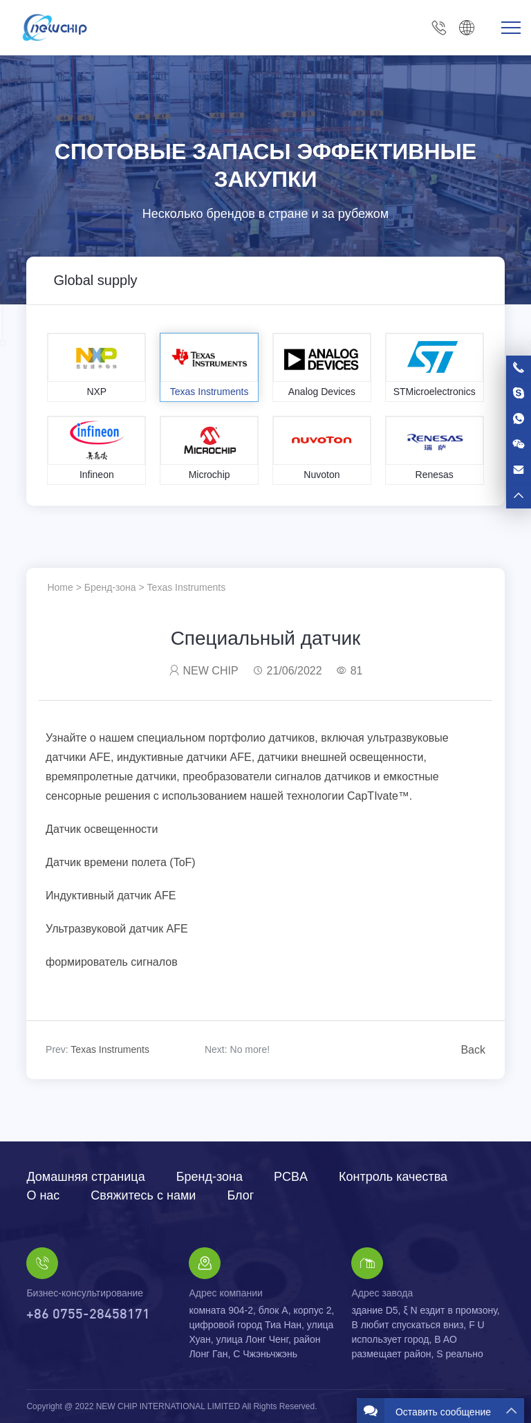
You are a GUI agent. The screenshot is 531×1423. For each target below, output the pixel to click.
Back (472, 1050)
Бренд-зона (110, 587)
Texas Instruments (186, 587)
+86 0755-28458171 (439, 28)
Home (60, 587)
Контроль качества (393, 1177)
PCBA (291, 1177)
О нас (42, 1195)
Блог (240, 1195)
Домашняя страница (85, 1177)
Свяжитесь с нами (143, 1195)
